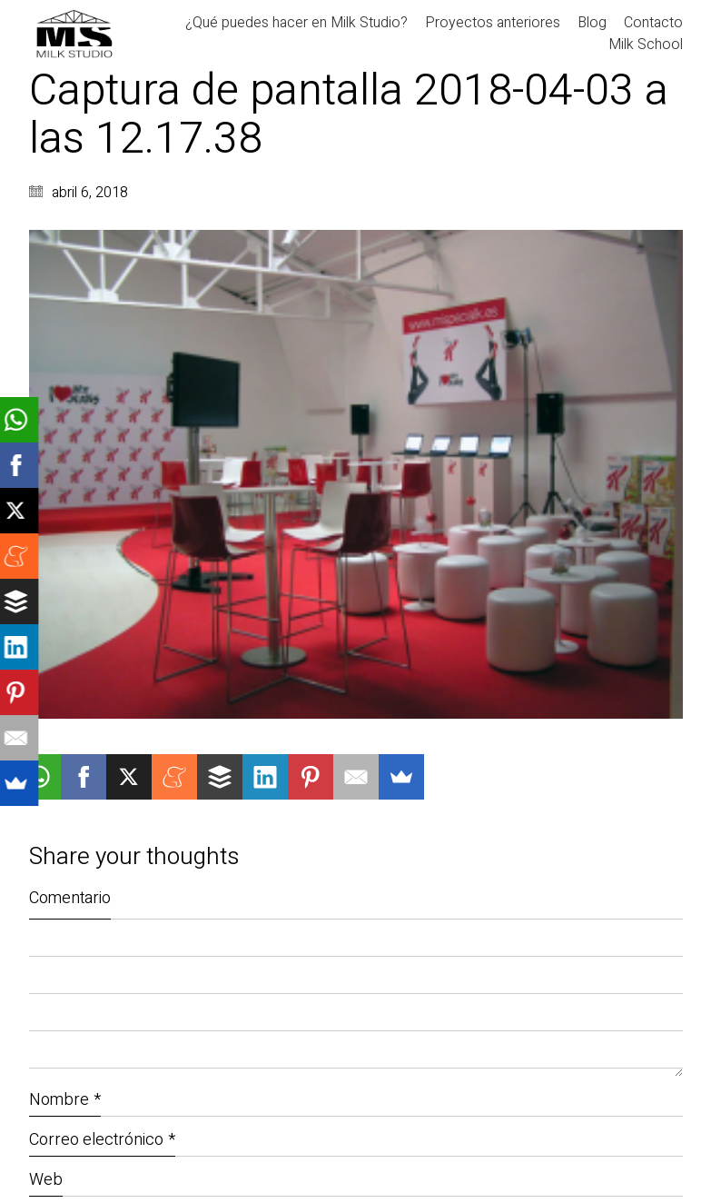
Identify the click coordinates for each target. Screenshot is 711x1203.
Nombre (65, 1100)
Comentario (70, 898)
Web (46, 1180)
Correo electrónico (102, 1140)
